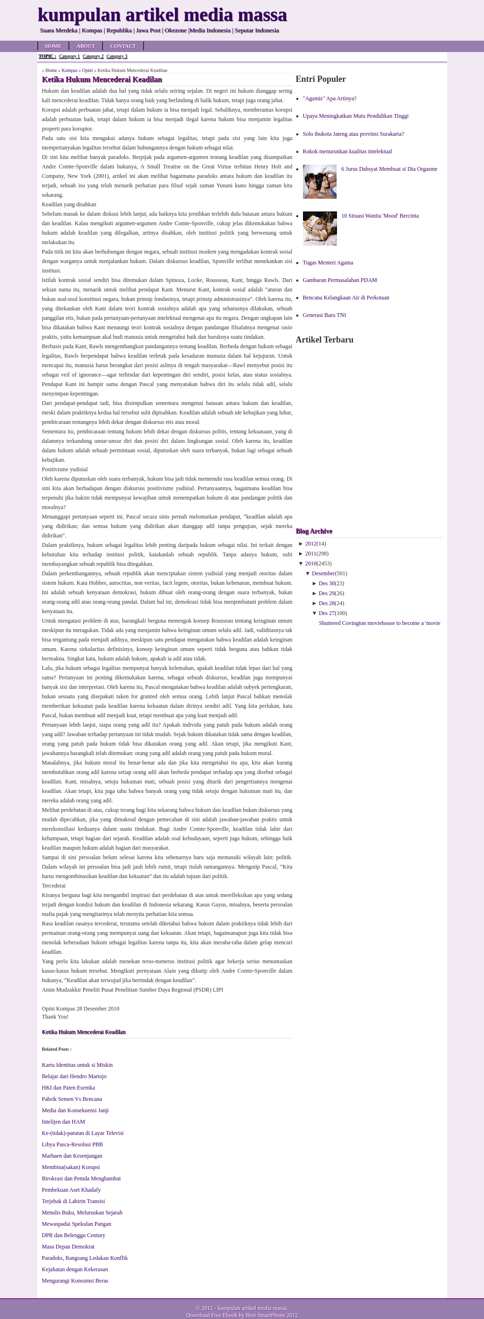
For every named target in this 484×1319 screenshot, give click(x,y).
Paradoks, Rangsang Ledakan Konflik (85, 1258)
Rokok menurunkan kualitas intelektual (347, 151)
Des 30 (327, 583)
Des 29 (327, 593)
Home (53, 46)
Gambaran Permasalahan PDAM (340, 280)
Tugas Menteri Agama (328, 262)
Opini (87, 70)
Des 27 (327, 613)
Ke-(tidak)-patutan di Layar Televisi (83, 1133)
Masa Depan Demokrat (68, 1246)
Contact (123, 46)
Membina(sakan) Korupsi (71, 1167)
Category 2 (93, 56)
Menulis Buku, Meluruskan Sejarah (82, 1212)
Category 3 (116, 56)
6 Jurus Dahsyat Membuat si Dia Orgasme (389, 169)
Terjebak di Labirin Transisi (73, 1201)
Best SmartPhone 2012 (272, 1315)
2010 (311, 563)
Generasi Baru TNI (324, 315)
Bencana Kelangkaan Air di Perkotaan (346, 297)
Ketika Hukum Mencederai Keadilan (84, 1032)
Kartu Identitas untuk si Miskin (77, 1065)
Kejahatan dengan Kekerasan (75, 1269)
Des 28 (327, 603)
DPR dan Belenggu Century (73, 1235)
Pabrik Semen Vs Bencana (72, 1099)
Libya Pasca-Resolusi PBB (72, 1144)
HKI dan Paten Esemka (68, 1087)
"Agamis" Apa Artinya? (330, 98)
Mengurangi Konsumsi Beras (75, 1280)
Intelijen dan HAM (63, 1121)
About (86, 46)
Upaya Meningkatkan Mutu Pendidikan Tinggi (356, 116)
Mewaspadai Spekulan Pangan (77, 1224)
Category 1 (69, 56)
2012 (311, 543)
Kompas (69, 70)
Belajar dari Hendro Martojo (74, 1076)
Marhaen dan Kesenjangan (72, 1155)
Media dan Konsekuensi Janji (75, 1110)
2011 (311, 553)
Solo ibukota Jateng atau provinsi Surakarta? (353, 134)
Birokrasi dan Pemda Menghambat (81, 1178)
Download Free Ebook (212, 1315)
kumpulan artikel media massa (251, 1308)
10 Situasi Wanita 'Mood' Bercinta (380, 215)
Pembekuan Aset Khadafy (71, 1190)
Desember (323, 573)
